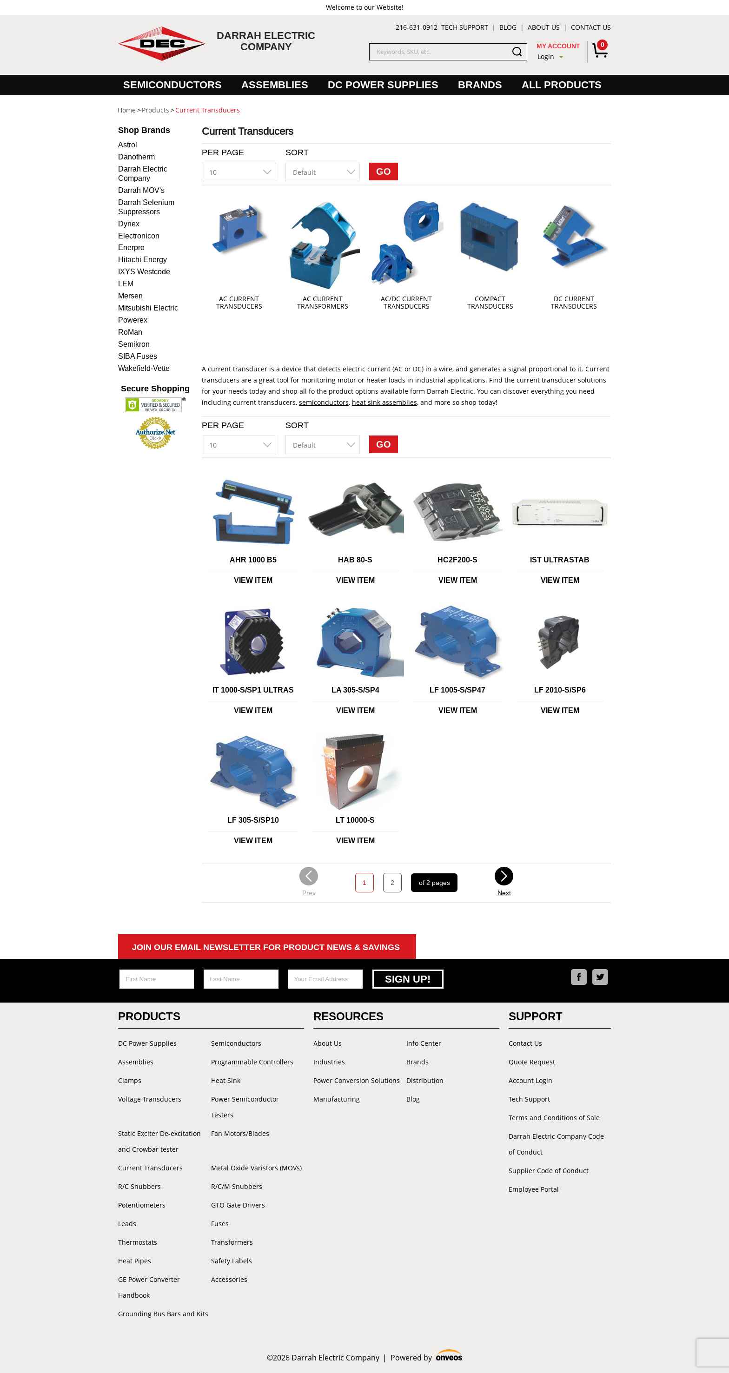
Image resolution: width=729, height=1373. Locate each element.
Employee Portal (534, 1189)
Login (545, 56)
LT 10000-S (355, 820)
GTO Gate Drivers (238, 1205)
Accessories (229, 1279)
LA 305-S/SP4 (355, 690)
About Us (544, 27)
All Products (562, 85)
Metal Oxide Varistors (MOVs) (256, 1167)
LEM (125, 284)
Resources (348, 1016)
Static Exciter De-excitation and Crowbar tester (159, 1141)
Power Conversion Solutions (356, 1080)
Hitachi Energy (142, 260)
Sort (297, 152)
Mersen (130, 296)
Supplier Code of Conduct (549, 1170)
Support (536, 1016)
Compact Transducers (490, 302)
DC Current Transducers (574, 302)
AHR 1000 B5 (253, 560)
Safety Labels (231, 1260)
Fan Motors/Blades (240, 1133)
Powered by (427, 1356)
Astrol (127, 145)
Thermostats (137, 1242)
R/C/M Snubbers (236, 1186)
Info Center (423, 1043)
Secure (155, 388)
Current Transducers (150, 1167)
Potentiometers (142, 1205)
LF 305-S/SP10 (253, 820)
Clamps (129, 1080)
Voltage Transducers (149, 1099)
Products (149, 1016)
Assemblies (274, 85)
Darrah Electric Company (142, 173)
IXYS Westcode (144, 272)
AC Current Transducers (239, 302)
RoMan (130, 332)
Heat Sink (225, 1080)
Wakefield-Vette (144, 368)
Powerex (132, 320)
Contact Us (591, 27)
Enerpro (131, 247)
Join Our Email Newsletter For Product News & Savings (266, 947)
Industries (329, 1061)
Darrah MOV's (141, 190)
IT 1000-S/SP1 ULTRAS (253, 690)
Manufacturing (336, 1099)
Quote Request (532, 1061)
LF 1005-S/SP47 (457, 690)
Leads (127, 1223)
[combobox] (239, 172)
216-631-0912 (416, 27)
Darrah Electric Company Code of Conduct (556, 1144)
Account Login (530, 1080)
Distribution (425, 1080)
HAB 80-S (355, 560)
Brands (480, 85)
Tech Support (464, 27)
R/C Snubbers (139, 1186)
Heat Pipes (134, 1260)
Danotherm (136, 157)
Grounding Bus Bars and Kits (163, 1313)
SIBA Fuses (137, 356)
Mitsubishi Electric (148, 308)
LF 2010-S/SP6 (560, 690)
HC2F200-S (457, 560)
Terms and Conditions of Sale (554, 1117)
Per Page (223, 152)
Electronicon (138, 236)
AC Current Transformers (322, 302)
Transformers (232, 1242)
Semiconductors (172, 85)
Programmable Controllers (252, 1061)
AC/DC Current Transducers (406, 302)
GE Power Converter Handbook (149, 1287)
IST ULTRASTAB (560, 560)
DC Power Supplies (383, 85)
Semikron (134, 344)
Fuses (220, 1223)
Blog (508, 27)
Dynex (128, 224)
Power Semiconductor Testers (245, 1107)
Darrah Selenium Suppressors (146, 207)
